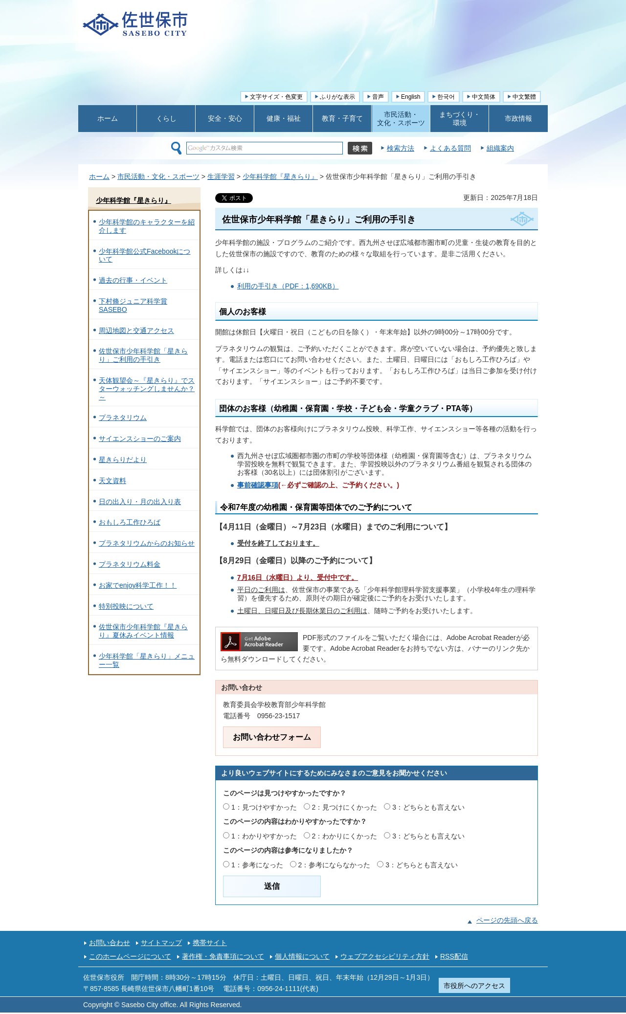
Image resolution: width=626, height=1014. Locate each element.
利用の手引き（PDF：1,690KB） (288, 286)
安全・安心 (225, 118)
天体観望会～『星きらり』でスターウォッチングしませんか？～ (147, 388)
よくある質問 (450, 148)
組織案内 (500, 148)
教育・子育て (342, 118)
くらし (166, 118)
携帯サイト (210, 943)
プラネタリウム (123, 417)
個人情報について (302, 956)
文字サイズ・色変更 (276, 96)
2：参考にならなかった (334, 865)
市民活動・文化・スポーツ (158, 176)
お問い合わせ (109, 943)
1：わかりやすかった (264, 836)
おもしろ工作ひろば (129, 522)
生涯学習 (221, 176)
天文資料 (112, 481)
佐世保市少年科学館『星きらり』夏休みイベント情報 (143, 631)
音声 (378, 96)
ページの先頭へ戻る (507, 920)
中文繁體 (524, 96)
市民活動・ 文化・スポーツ (401, 118)
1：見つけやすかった (264, 807)
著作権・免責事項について (223, 956)
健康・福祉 (284, 118)
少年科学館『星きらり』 (280, 176)
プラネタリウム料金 (129, 564)
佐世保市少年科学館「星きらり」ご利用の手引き (143, 355)
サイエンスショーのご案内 (140, 438)
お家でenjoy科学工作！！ (138, 585)
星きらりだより (123, 459)
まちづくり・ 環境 (459, 118)
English (410, 96)
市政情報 (518, 118)
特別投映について (126, 606)
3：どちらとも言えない (428, 807)
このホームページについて (130, 956)
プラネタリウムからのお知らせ (147, 543)
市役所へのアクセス (474, 986)
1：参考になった (257, 865)
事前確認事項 (257, 485)
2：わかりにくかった (345, 836)
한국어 (446, 96)
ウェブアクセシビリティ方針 (384, 956)
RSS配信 (454, 956)
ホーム (107, 118)
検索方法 (400, 148)
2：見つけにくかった (345, 807)
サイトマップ (161, 943)
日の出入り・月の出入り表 (140, 502)
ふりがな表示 (337, 96)
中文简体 (483, 96)
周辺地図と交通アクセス (136, 330)
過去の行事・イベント (133, 280)
